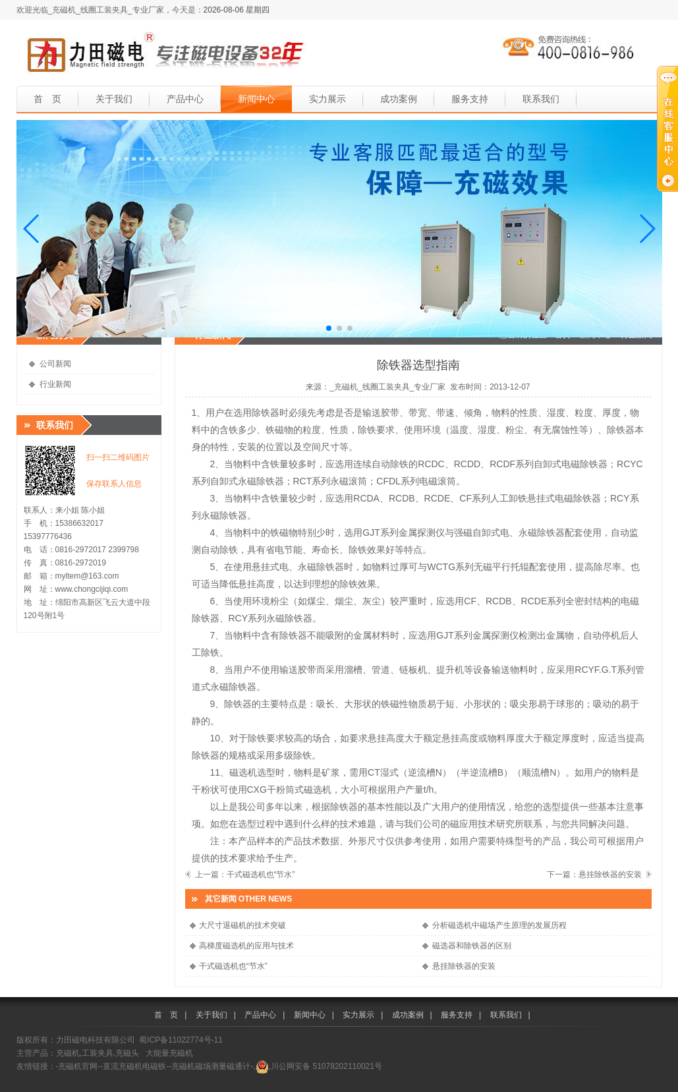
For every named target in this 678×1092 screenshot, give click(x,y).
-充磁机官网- (78, 1066)
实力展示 (327, 99)
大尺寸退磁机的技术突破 (242, 925)
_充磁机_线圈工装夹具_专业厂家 (387, 386)
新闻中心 (256, 99)
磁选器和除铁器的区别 (471, 945)
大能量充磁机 (169, 1053)
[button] (32, 228)
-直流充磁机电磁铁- (135, 1066)
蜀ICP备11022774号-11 (181, 1040)
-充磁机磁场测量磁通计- (211, 1066)
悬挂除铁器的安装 (610, 874)
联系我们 (541, 99)
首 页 (47, 99)
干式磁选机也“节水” (261, 874)
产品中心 (185, 99)
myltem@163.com (87, 576)
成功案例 (398, 99)
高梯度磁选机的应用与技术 (246, 945)
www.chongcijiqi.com (91, 589)
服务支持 (469, 99)
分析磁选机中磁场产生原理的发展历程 (499, 925)
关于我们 (114, 99)
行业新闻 (55, 384)
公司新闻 (55, 363)
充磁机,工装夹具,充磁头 (98, 1053)
